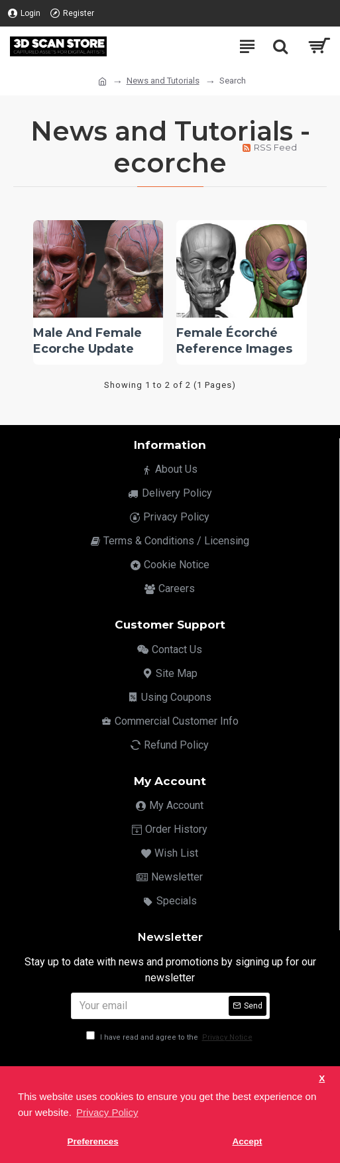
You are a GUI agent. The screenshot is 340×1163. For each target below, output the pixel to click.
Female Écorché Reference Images (234, 340)
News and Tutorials (163, 81)
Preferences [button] (92, 1141)
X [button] (322, 1078)
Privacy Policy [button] (107, 1112)
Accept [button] (247, 1141)
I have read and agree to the (170, 1037)
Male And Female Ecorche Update (87, 340)
